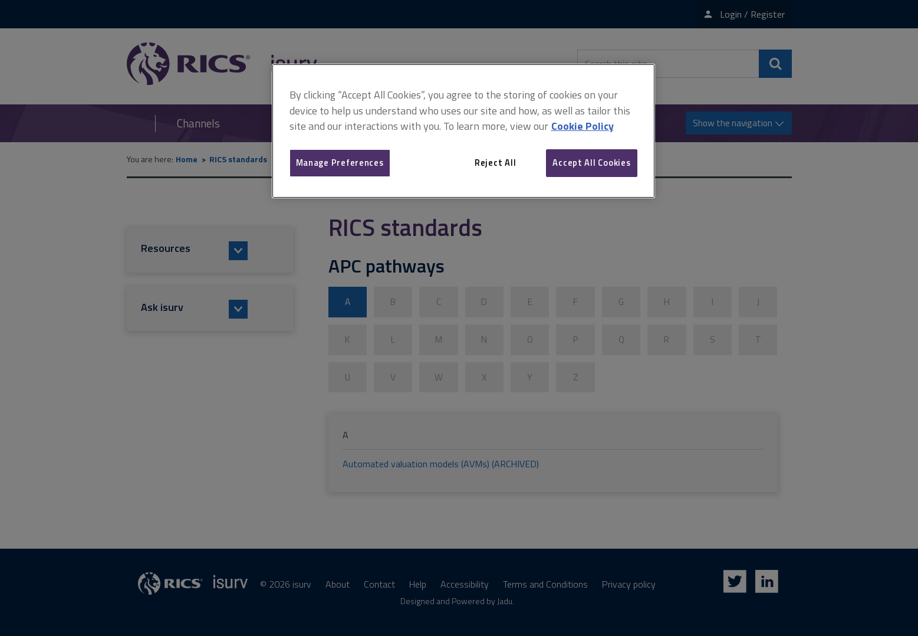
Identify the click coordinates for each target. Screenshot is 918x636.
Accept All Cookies (591, 162)
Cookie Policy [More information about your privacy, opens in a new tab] (582, 126)
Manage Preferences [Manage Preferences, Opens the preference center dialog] (340, 162)
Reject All (495, 162)
